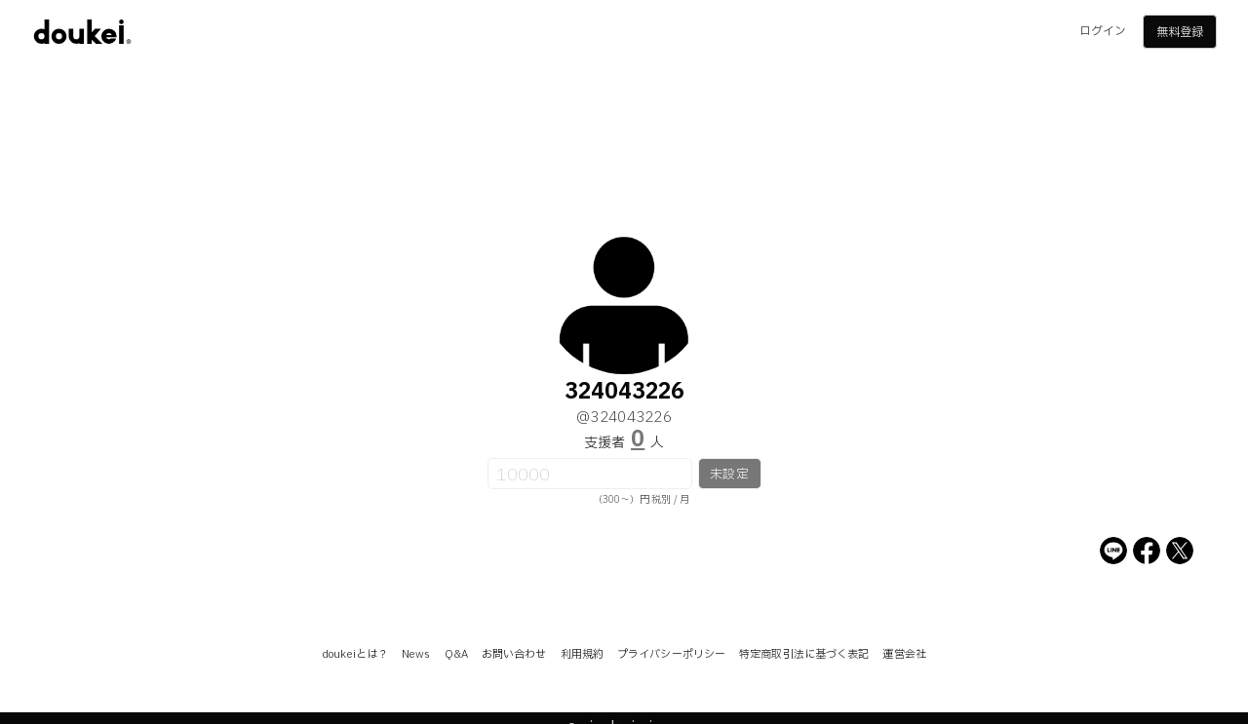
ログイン (1102, 31)
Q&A (456, 654)
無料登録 (1179, 32)
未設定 (729, 474)
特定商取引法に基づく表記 (804, 654)
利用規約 (582, 654)
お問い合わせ (514, 654)
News (416, 654)
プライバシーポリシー (671, 654)
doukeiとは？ (355, 654)
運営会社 (903, 654)
